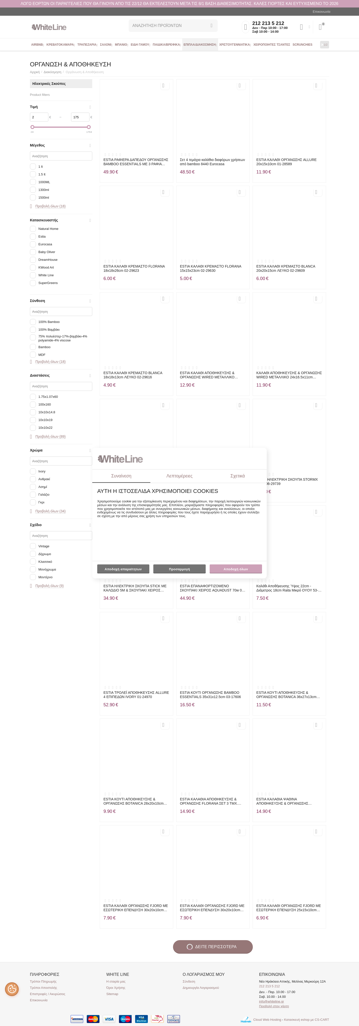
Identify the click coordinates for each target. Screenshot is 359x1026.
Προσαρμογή (179, 571)
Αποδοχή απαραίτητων (123, 569)
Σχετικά (238, 475)
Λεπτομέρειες (179, 475)
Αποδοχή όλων (236, 569)
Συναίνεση (121, 475)
